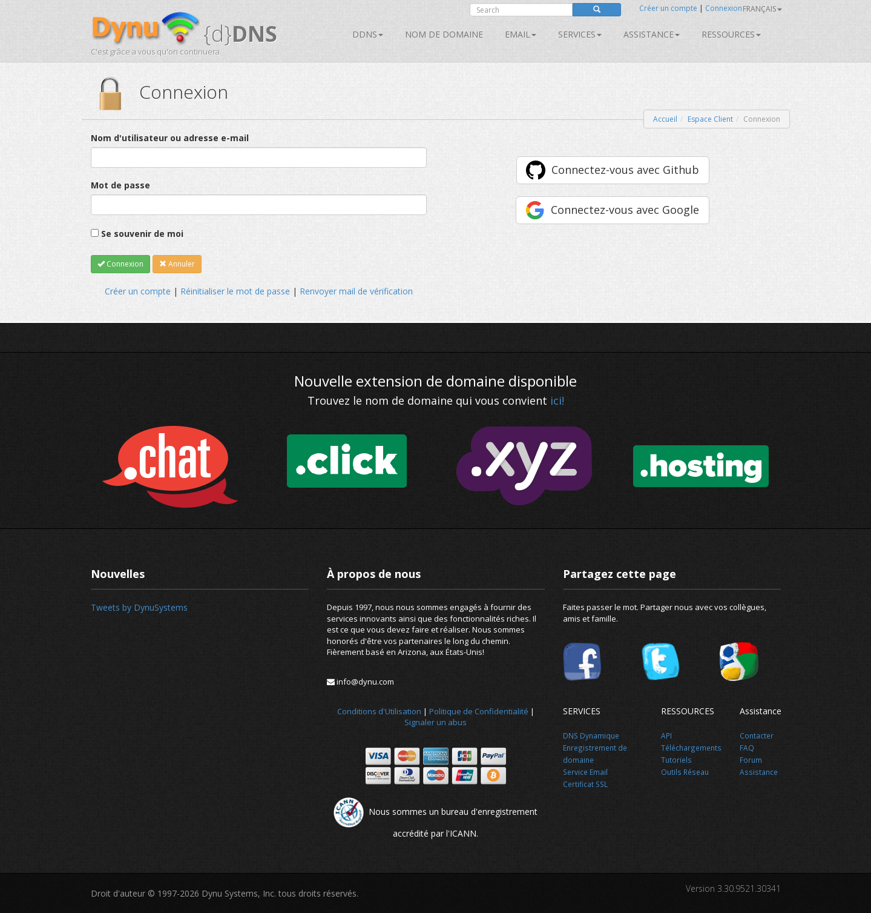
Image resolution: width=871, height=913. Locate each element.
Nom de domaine (444, 34)
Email (520, 34)
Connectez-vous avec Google (625, 209)
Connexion (723, 8)
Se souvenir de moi (142, 233)
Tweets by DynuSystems (139, 607)
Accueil (665, 119)
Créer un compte (668, 8)
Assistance (651, 34)
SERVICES (580, 34)
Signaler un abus (435, 722)
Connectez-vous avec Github (625, 169)
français (762, 9)
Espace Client (710, 119)
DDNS (367, 34)
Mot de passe (120, 185)
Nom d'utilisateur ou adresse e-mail (170, 138)
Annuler (177, 264)
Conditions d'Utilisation (379, 711)
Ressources (731, 34)
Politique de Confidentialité (478, 711)
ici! (557, 400)
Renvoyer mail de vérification (356, 291)
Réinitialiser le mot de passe (235, 291)
